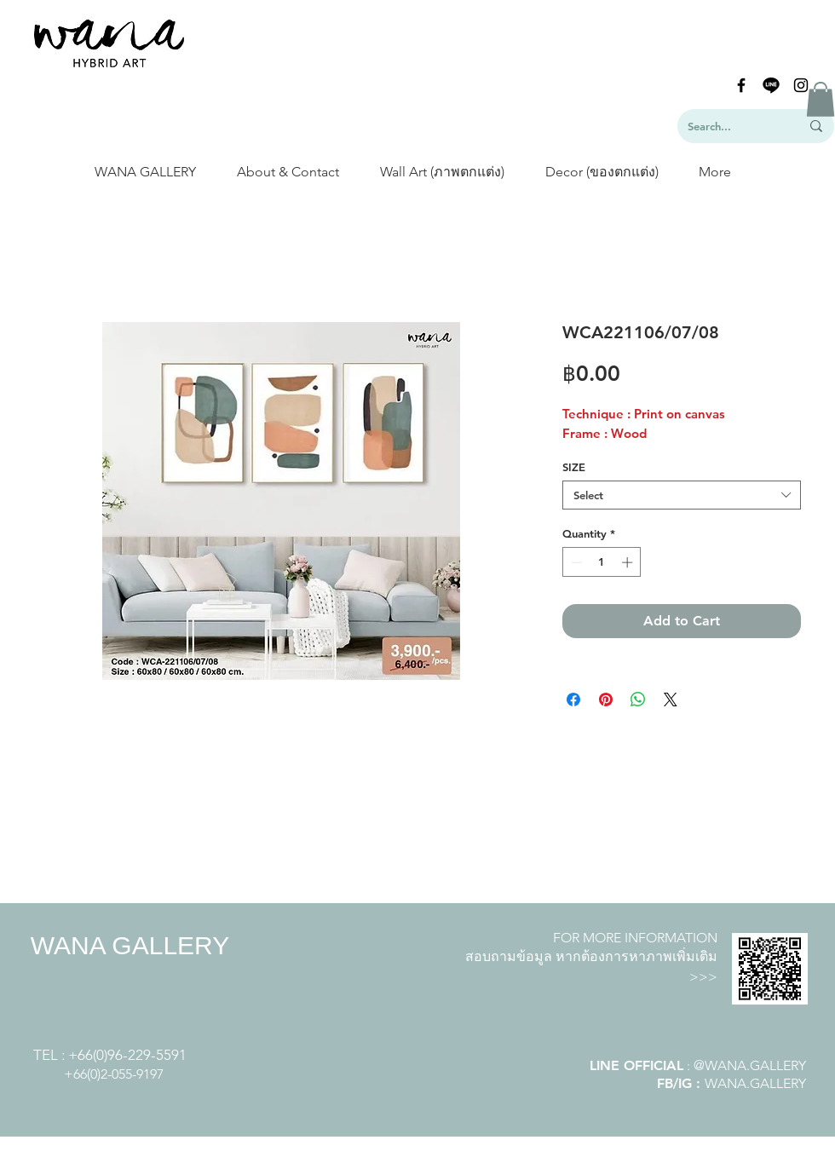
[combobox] (681, 495)
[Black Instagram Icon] (801, 85)
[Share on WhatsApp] (638, 699)
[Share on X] (670, 699)
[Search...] (731, 126)
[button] (820, 99)
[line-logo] (771, 85)
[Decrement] (575, 562)
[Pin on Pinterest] (606, 699)
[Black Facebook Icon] (741, 85)
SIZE (573, 467)
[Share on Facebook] (573, 699)
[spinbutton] (602, 562)
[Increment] (629, 562)
